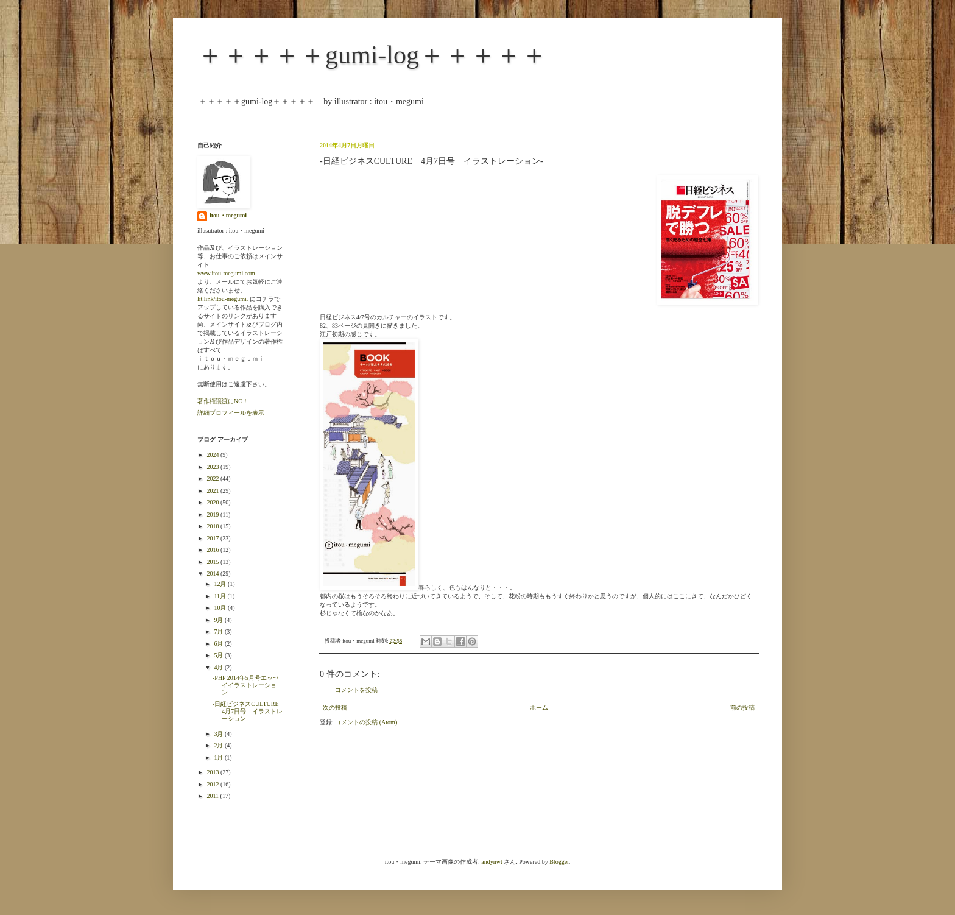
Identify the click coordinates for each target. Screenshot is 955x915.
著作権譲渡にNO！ (222, 401)
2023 (213, 467)
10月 (221, 607)
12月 (221, 584)
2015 (213, 562)
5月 (219, 655)
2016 (213, 549)
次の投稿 (335, 707)
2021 (213, 490)
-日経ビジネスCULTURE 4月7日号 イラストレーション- (249, 711)
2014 (213, 573)
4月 (219, 667)
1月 (219, 757)
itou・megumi (228, 215)
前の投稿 (742, 707)
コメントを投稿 (356, 690)
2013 (213, 772)
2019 (213, 514)
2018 (213, 526)
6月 (219, 643)
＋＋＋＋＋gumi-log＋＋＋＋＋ (372, 55)
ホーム (539, 707)
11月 (220, 596)
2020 (213, 502)
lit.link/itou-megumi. (222, 298)
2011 (213, 796)
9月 (219, 619)
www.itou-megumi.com (226, 273)
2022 (213, 478)
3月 (219, 733)
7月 (219, 631)
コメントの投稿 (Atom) (366, 722)
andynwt (491, 861)
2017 (213, 538)
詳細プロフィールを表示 (230, 412)
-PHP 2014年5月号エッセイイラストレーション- (246, 685)
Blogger (559, 861)
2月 (219, 745)
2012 (213, 784)
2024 (213, 454)
